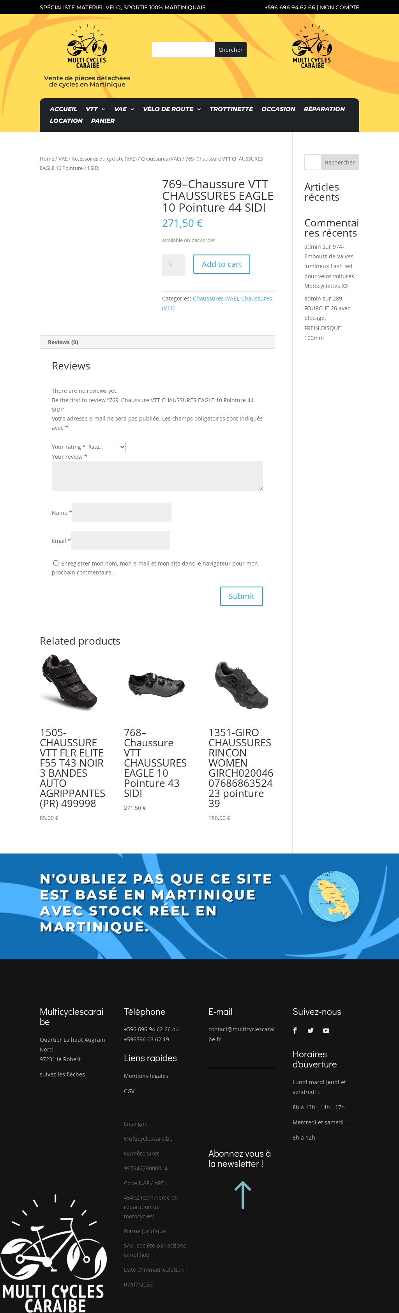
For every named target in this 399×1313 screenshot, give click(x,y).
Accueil (63, 109)
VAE (120, 109)
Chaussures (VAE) (161, 158)
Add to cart (222, 264)
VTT (92, 109)
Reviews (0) (63, 342)
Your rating (69, 446)
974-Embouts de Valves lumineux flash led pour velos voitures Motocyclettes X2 (329, 266)
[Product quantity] (173, 265)
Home (47, 158)
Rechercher (340, 162)
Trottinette (231, 109)
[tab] (63, 342)
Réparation (324, 109)
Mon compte (339, 7)
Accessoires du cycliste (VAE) (104, 158)
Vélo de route (168, 109)
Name (62, 512)
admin (312, 246)
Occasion (278, 109)
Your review (69, 456)
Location (66, 121)
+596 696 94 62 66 (290, 7)
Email (61, 540)
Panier (103, 121)
